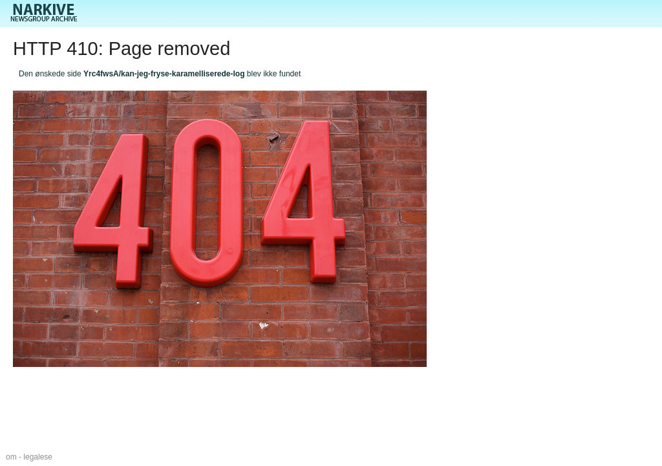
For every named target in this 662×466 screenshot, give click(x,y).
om (11, 456)
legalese (37, 456)
